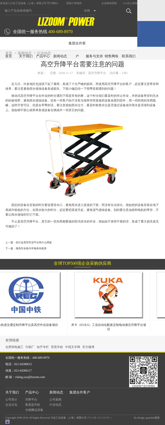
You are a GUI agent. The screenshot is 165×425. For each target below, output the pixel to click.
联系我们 (129, 56)
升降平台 (31, 399)
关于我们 (26, 56)
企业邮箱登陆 (109, 3)
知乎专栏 (43, 347)
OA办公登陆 (130, 3)
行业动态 (55, 404)
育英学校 (57, 347)
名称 (87, 10)
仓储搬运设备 (34, 409)
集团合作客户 (77, 49)
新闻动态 (60, 56)
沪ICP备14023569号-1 (99, 417)
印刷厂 (30, 347)
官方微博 (88, 347)
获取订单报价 (74, 3)
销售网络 (111, 56)
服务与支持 (94, 56)
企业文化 (11, 404)
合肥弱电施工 (14, 347)
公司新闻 (55, 399)
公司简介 (11, 399)
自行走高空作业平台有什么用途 (34, 242)
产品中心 (43, 56)
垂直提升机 (32, 404)
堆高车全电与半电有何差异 (31, 248)
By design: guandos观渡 (147, 417)
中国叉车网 (72, 347)
